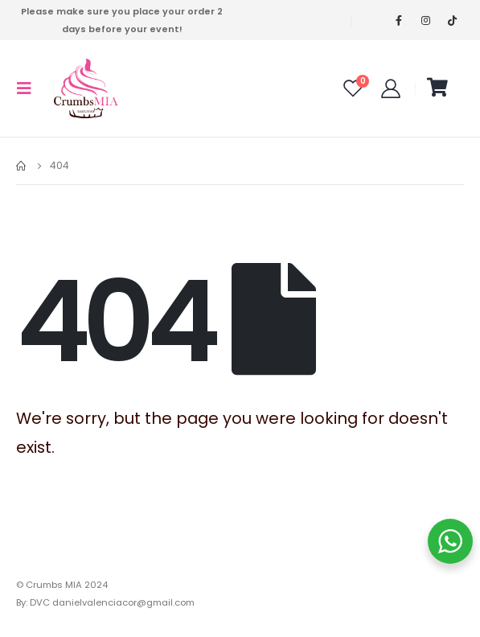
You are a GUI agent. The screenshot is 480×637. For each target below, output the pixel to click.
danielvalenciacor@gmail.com (123, 602)
